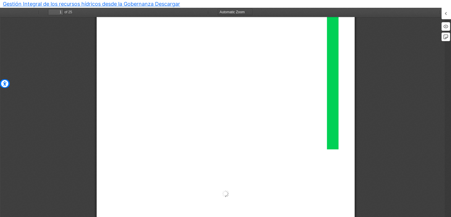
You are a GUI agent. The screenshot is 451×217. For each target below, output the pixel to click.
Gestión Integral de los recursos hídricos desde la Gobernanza (79, 4)
